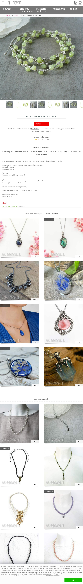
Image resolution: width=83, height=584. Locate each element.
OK (73, 580)
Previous (3, 56)
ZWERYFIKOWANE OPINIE (14, 207)
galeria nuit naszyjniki (41, 399)
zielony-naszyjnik (36, 152)
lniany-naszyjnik (63, 152)
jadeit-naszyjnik (7, 152)
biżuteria (36, 148)
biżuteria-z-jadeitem (21, 152)
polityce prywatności (52, 575)
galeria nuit (34, 129)
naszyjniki (45, 148)
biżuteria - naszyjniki (51, 213)
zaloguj (80, 4)
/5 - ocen (40, 140)
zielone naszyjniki (41, 155)
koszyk (75, 4)
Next (79, 56)
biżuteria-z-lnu (76, 152)
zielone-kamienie (50, 152)
